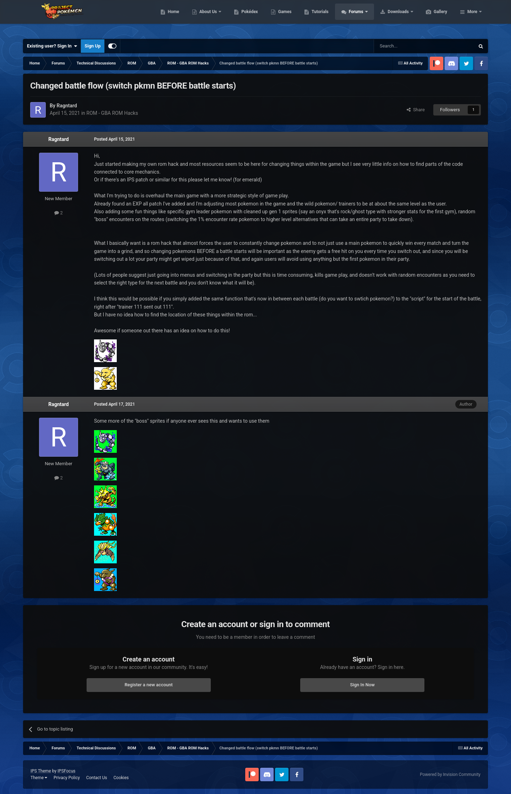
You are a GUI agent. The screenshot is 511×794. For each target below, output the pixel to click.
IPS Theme (41, 770)
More (472, 17)
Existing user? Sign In (52, 46)
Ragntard (58, 139)
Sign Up (92, 46)
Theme (39, 777)
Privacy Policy (67, 777)
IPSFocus (66, 770)
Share (416, 109)
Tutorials (353, 17)
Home (207, 17)
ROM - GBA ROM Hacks (112, 113)
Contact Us (96, 777)
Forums (390, 17)
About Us (242, 17)
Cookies (121, 777)
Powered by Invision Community (450, 774)
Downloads (432, 17)
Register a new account (149, 684)
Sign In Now (362, 684)
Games (318, 17)
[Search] (407, 46)
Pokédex (283, 17)
